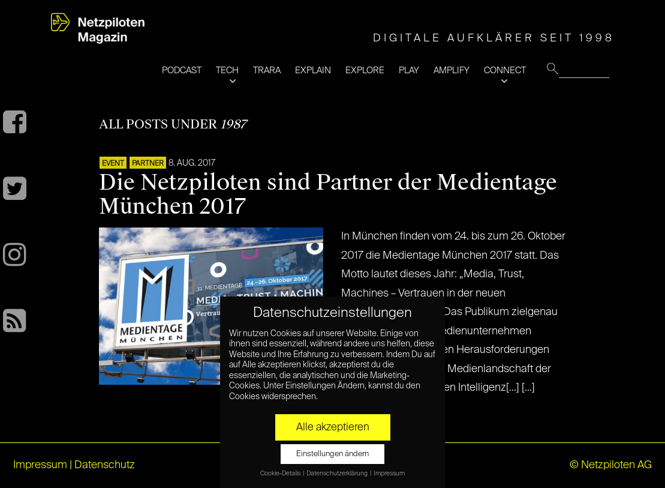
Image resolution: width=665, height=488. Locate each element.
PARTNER (148, 163)
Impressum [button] (389, 474)
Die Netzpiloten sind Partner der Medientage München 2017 (328, 194)
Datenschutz (104, 465)
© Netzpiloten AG (611, 465)
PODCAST (181, 70)
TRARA (267, 70)
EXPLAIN (313, 70)
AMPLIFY (452, 70)
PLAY (409, 70)
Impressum (40, 465)
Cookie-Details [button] (281, 474)
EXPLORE (364, 70)
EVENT (113, 163)
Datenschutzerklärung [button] (337, 474)
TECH (227, 70)
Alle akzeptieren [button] (332, 427)
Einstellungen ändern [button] (332, 454)
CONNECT (505, 70)
